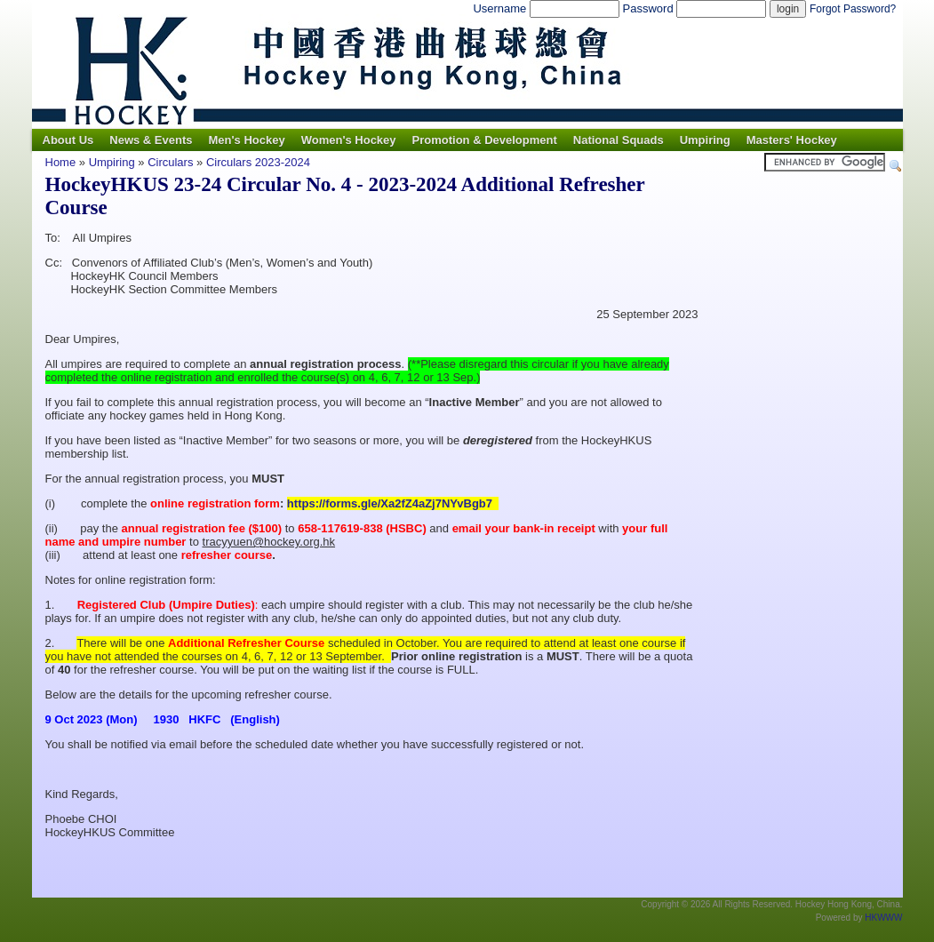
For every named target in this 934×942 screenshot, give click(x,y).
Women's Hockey (348, 140)
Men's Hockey (246, 140)
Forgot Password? (853, 9)
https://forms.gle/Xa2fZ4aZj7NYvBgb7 (391, 503)
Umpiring (705, 140)
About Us (68, 140)
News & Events (150, 140)
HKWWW (883, 917)
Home (60, 162)
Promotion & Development (484, 140)
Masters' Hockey (791, 140)
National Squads (618, 140)
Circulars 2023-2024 (258, 162)
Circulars (172, 162)
